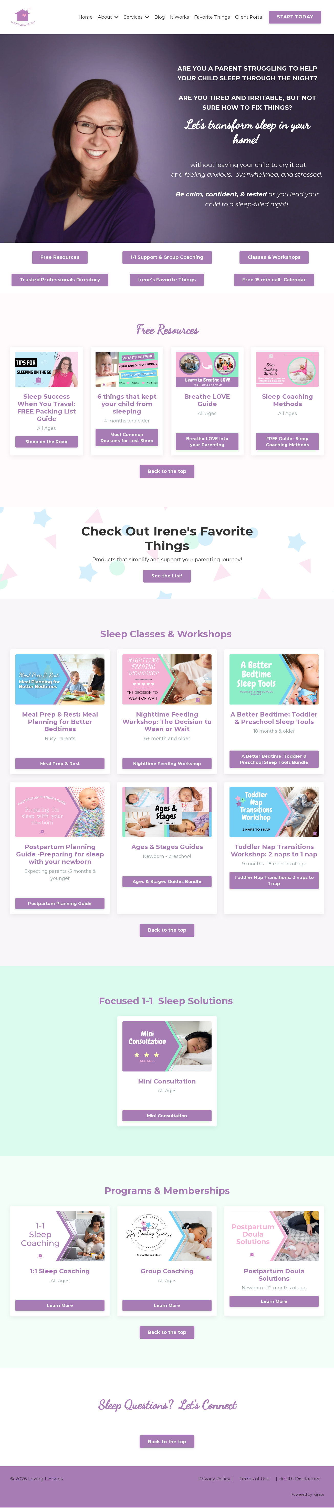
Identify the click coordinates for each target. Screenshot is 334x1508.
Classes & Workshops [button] (274, 257)
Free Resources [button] (59, 257)
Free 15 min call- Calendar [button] (274, 280)
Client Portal (249, 17)
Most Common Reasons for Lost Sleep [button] (127, 437)
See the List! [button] (166, 576)
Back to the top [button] (167, 471)
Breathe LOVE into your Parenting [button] (207, 441)
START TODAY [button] (295, 17)
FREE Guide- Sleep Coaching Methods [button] (287, 441)
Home (85, 17)
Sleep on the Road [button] (46, 441)
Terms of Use (254, 1479)
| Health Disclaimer (298, 1479)
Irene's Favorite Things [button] (167, 280)
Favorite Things (212, 17)
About (108, 17)
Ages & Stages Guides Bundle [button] (167, 881)
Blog (159, 17)
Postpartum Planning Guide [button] (60, 903)
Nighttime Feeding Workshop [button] (167, 763)
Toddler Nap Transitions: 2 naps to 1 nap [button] (274, 880)
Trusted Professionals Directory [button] (60, 280)
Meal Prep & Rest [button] (60, 763)
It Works (179, 17)
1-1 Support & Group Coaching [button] (167, 257)
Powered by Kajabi (307, 1495)
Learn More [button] (60, 1306)
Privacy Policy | (215, 1479)
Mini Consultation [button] (167, 1116)
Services (136, 17)
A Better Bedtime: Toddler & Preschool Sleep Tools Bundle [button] (274, 759)
